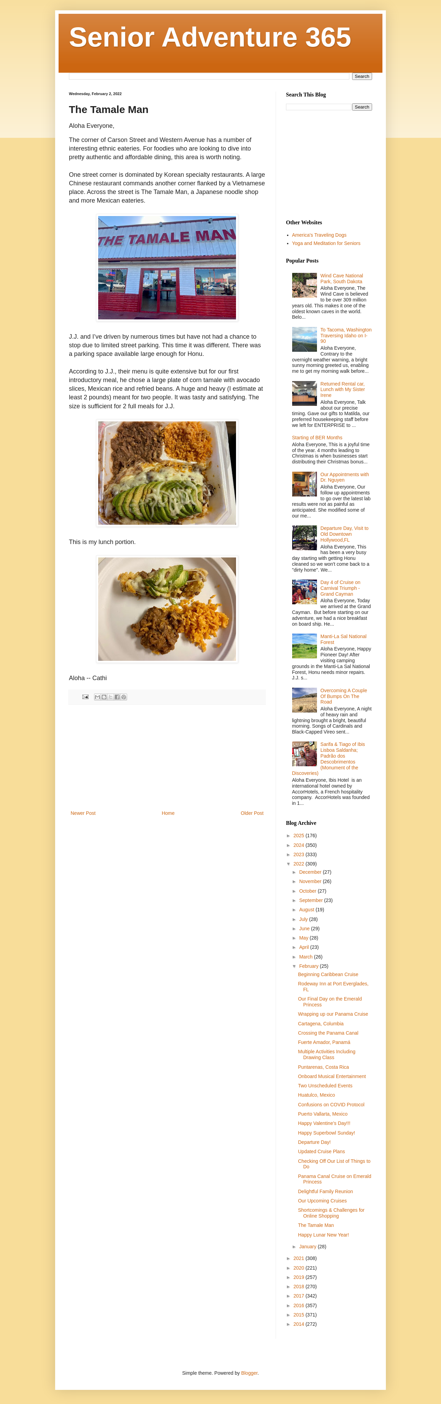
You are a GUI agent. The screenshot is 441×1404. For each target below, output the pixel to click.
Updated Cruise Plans (321, 1151)
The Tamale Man (316, 1225)
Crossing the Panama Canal (328, 1033)
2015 (300, 1315)
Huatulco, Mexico (316, 1095)
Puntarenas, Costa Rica (323, 1067)
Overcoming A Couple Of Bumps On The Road (343, 696)
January (308, 1246)
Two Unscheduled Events (325, 1085)
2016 (300, 1305)
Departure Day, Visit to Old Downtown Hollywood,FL (344, 534)
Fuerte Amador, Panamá (324, 1042)
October (308, 891)
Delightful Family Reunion (325, 1191)
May (304, 938)
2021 (300, 1258)
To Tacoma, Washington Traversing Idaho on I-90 (346, 335)
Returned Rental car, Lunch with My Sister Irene (342, 389)
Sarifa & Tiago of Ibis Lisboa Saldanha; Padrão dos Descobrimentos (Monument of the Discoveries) (328, 758)
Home (168, 813)
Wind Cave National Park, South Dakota (341, 278)
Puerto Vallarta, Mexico (323, 1114)
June (305, 928)
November (310, 881)
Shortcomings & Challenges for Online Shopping (331, 1213)
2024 (300, 845)
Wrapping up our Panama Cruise (333, 1014)
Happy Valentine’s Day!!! (324, 1123)
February (309, 966)
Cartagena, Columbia (320, 1023)
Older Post (252, 813)
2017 (300, 1296)
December (310, 872)
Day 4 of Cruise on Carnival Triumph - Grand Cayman (340, 588)
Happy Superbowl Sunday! (326, 1133)
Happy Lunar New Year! (323, 1235)
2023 (300, 854)
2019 (300, 1277)
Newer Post (83, 813)
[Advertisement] (167, 757)
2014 (300, 1324)
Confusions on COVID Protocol (331, 1104)
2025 (300, 835)
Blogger (249, 1373)
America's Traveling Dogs (319, 235)
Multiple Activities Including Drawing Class (327, 1054)
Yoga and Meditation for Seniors (326, 243)
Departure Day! (314, 1142)
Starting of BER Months (317, 437)
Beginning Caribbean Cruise (328, 974)
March (306, 957)
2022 (300, 864)
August (307, 909)
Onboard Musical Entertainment (332, 1076)
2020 (300, 1268)
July (304, 919)
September (311, 900)
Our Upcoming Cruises (322, 1200)
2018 (300, 1286)
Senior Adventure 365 (210, 37)
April (304, 947)
